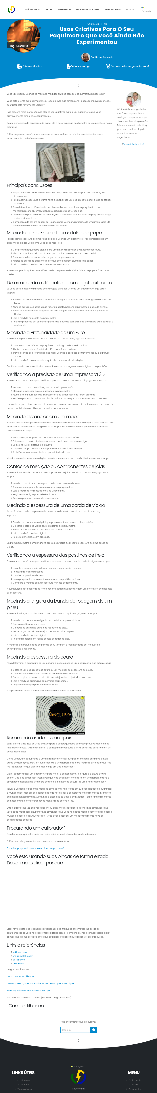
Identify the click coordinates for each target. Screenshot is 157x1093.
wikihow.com (20, 952)
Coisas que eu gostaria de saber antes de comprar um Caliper (40, 983)
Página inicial (32, 9)
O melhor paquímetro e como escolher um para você (35, 848)
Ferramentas (64, 9)
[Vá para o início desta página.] (78, 1041)
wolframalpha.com (23, 956)
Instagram (25, 1080)
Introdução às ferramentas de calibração (29, 990)
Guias (48, 9)
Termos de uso (24, 1089)
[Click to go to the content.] (78, 85)
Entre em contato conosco (118, 9)
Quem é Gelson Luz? (133, 144)
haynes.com (19, 963)
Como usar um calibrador (20, 976)
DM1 (105, 24)
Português (146, 9)
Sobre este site (33, 28)
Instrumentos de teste (87, 9)
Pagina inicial (93, 24)
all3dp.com (19, 959)
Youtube (25, 1084)
